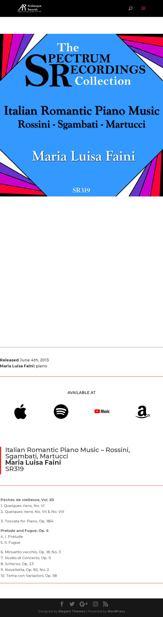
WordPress (116, 611)
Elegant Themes (71, 611)
